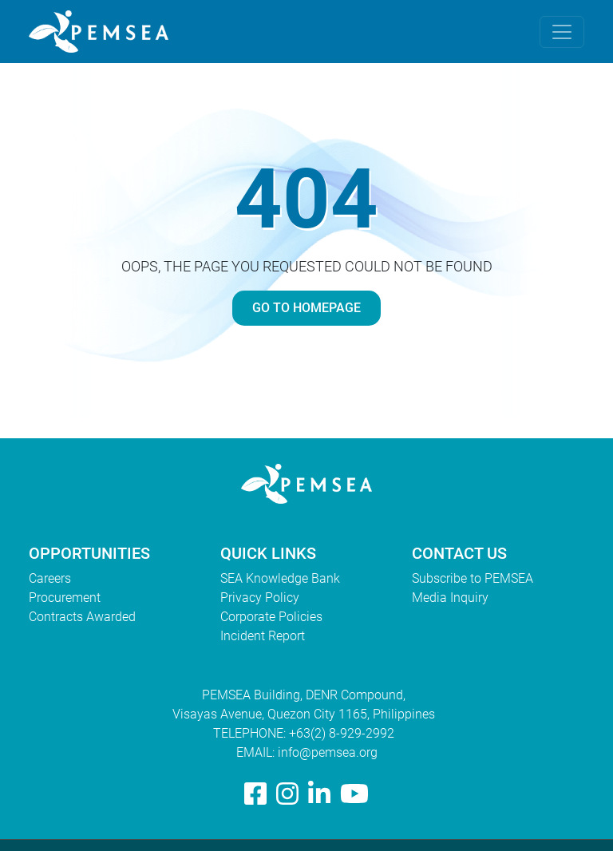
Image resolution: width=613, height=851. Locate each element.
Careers (50, 578)
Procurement (65, 597)
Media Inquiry (450, 597)
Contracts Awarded (82, 616)
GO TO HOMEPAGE (306, 307)
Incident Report (262, 635)
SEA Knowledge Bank (280, 578)
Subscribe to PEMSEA (472, 578)
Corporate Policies (271, 616)
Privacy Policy (259, 597)
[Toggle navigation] (562, 32)
